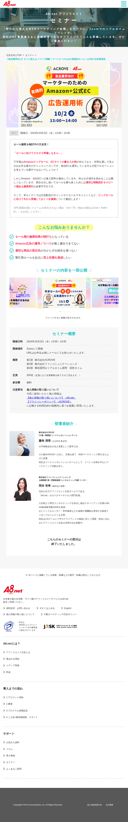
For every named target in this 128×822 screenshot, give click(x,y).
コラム (9, 749)
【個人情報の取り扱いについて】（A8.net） (51, 397)
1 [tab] (60, 311)
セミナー (10, 762)
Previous (7, 295)
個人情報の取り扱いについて (20, 614)
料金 (8, 672)
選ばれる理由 (12, 659)
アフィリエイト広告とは (18, 652)
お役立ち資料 (12, 742)
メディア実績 (12, 665)
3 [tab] (67, 311)
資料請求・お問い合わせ (18, 608)
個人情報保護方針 (94, 805)
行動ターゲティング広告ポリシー (60, 614)
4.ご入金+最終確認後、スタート (22, 717)
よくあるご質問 (13, 769)
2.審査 (9, 704)
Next (120, 295)
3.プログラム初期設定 (17, 710)
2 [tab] (64, 311)
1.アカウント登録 (14, 697)
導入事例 (10, 755)
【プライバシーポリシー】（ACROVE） (49, 401)
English (67, 608)
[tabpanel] (64, 293)
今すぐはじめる (47, 608)
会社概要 (109, 805)
